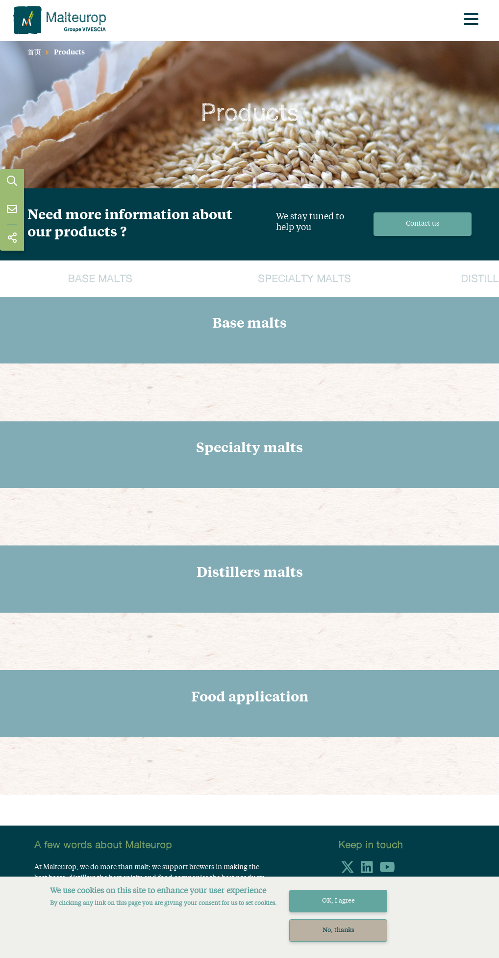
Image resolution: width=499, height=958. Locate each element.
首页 (34, 52)
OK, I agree (338, 901)
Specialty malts (304, 279)
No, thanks (338, 930)
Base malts (100, 279)
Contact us (422, 223)
